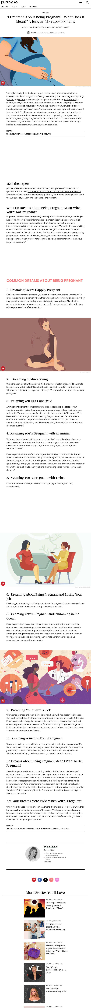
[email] (57, 880)
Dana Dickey (38, 32)
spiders (21, 100)
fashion (4, 7)
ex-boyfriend (70, 100)
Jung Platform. (50, 198)
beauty (15, 7)
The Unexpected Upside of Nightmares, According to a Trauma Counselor (37, 829)
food (23, 7)
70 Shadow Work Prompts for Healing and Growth (28, 134)
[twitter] (45, 880)
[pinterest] (3, 83)
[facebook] (40, 880)
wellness (33, 7)
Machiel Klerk (12, 188)
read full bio (47, 861)
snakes (10, 100)
